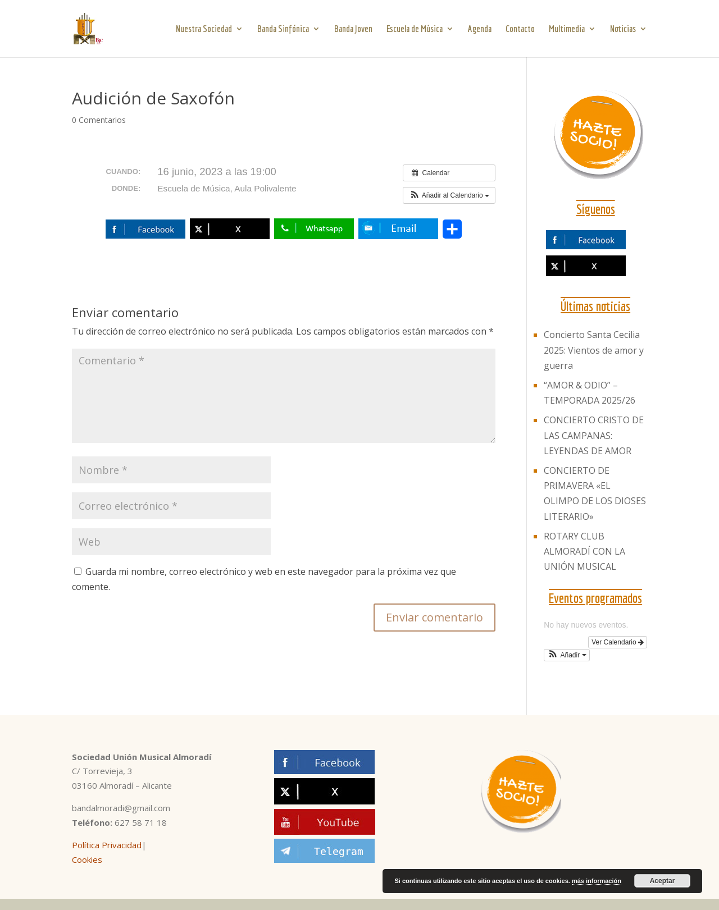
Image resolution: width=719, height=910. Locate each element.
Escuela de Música (414, 29)
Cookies (87, 859)
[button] (449, 195)
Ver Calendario (617, 642)
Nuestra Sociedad (204, 29)
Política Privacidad (107, 844)
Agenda (480, 29)
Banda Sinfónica (283, 29)
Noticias (623, 29)
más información (596, 880)
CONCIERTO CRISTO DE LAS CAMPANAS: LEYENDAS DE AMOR (594, 435)
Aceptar (662, 881)
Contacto (520, 29)
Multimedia (567, 29)
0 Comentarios (99, 120)
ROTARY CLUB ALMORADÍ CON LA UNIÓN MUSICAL (584, 551)
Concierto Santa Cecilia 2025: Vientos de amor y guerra (594, 349)
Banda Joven (353, 29)
